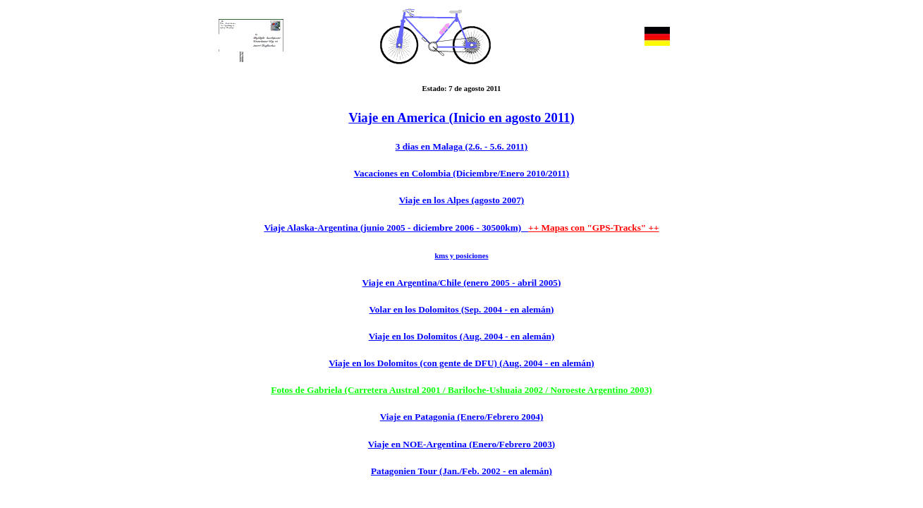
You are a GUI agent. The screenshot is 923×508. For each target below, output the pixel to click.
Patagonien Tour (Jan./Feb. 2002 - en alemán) (461, 471)
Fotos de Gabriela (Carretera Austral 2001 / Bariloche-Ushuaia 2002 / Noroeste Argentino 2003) (461, 390)
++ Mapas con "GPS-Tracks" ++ (593, 227)
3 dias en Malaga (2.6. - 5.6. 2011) (462, 146)
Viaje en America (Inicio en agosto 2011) (461, 117)
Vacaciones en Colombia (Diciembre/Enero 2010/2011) (462, 173)
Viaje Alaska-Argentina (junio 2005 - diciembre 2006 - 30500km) (396, 227)
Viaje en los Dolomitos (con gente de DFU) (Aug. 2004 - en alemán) (461, 363)
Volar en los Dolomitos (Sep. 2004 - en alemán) (461, 309)
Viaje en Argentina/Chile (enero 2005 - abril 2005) (461, 282)
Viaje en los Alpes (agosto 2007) (461, 200)
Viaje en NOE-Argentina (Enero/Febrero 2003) (462, 444)
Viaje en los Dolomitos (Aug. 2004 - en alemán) (462, 336)
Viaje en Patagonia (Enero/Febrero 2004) (462, 416)
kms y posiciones (461, 255)
